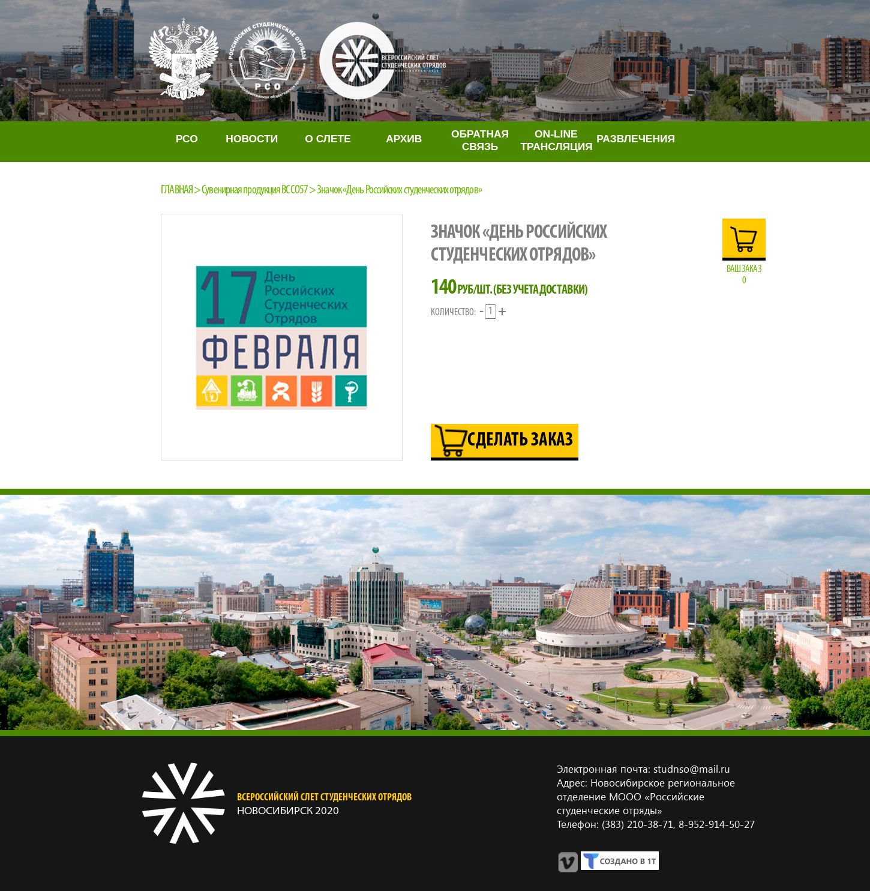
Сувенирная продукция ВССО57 (254, 190)
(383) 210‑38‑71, (639, 824)
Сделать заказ (520, 440)
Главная (177, 190)
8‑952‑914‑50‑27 (715, 824)
